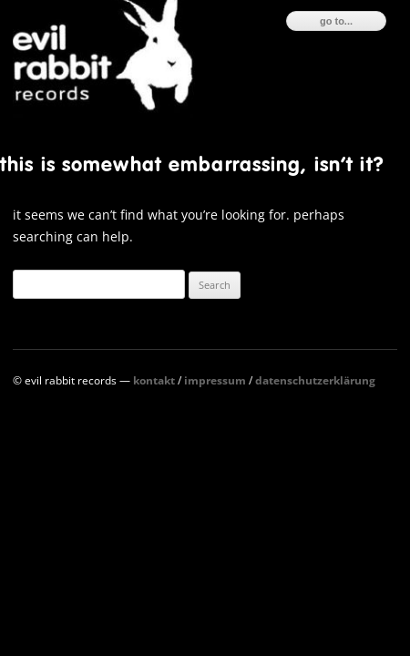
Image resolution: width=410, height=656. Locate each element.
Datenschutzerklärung (315, 380)
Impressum (215, 380)
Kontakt (154, 380)
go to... (336, 20)
